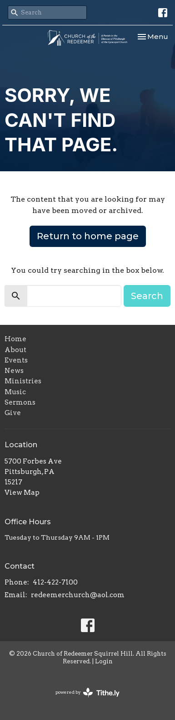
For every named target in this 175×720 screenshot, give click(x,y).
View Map (22, 492)
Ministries (23, 381)
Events (16, 360)
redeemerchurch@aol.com (78, 595)
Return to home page (88, 236)
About (15, 350)
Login (104, 661)
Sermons (20, 402)
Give (13, 413)
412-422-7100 (55, 582)
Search (147, 295)
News (14, 371)
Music (15, 392)
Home (15, 339)
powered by (87, 692)
